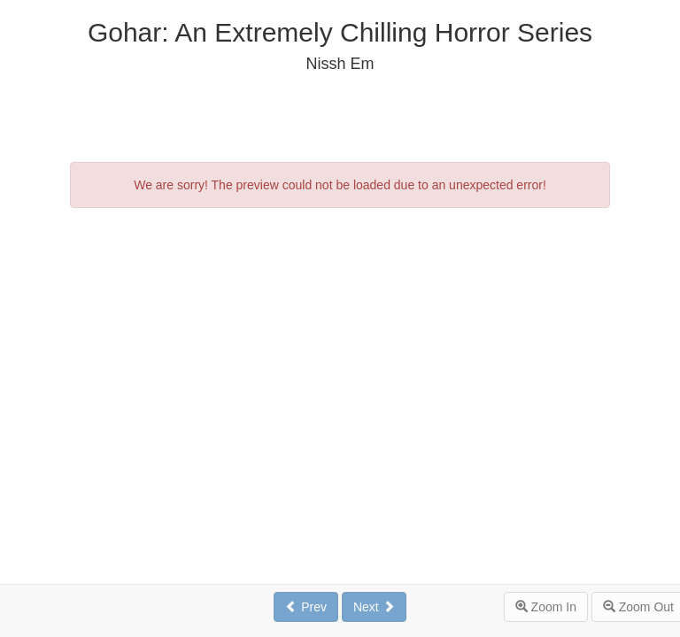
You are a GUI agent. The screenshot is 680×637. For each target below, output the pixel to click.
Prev (306, 607)
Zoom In (545, 607)
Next (374, 607)
